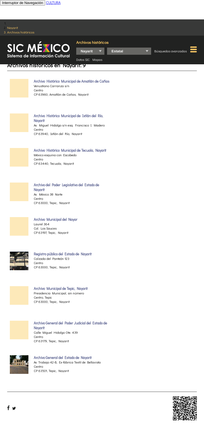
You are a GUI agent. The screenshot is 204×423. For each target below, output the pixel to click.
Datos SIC (83, 59)
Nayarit (12, 27)
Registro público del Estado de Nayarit (63, 254)
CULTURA (53, 2)
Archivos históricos (20, 32)
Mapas (97, 59)
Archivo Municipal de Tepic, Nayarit (61, 288)
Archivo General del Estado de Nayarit (63, 357)
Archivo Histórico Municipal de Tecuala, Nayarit (70, 150)
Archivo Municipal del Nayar (55, 219)
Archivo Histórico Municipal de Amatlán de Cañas (71, 81)
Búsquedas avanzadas (170, 51)
